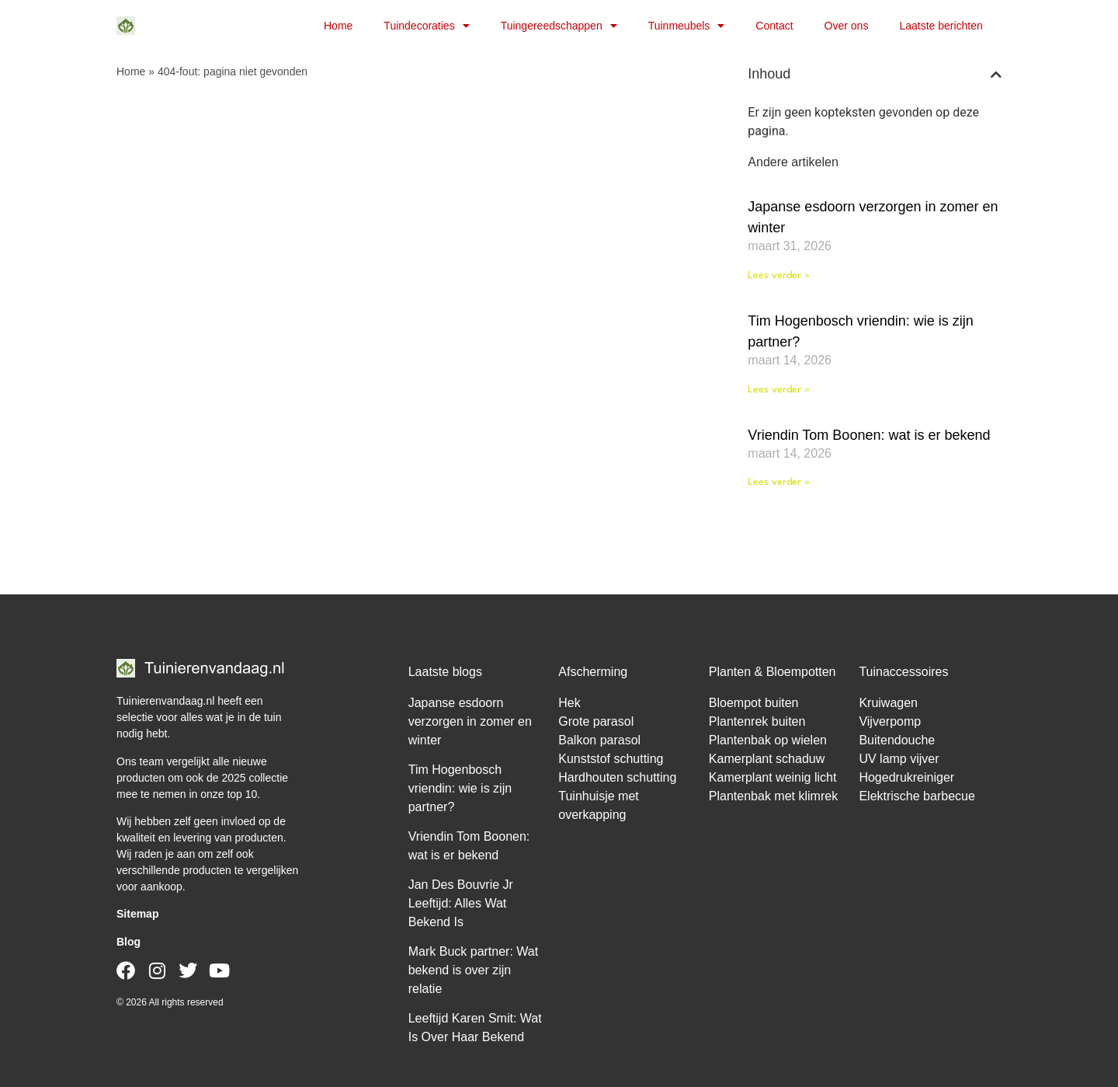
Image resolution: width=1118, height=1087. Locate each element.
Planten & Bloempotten (772, 671)
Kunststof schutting (610, 758)
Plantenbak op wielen (768, 740)
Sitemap (137, 914)
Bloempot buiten (754, 702)
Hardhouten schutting (617, 777)
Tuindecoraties (426, 25)
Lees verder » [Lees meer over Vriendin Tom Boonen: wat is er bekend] (779, 482)
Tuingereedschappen (559, 25)
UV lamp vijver (899, 758)
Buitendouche (897, 740)
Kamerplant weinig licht (773, 777)
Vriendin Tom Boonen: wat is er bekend (869, 435)
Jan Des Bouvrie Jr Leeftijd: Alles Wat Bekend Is (460, 903)
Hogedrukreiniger (906, 777)
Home (338, 25)
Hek (569, 702)
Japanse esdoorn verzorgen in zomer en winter (470, 721)
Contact (774, 25)
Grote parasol (596, 721)
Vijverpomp (890, 721)
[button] (996, 74)
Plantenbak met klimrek (773, 796)
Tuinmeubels (686, 25)
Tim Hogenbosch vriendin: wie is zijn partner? (460, 788)
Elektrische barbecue (916, 796)
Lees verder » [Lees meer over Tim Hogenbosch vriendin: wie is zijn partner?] (779, 390)
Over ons (847, 25)
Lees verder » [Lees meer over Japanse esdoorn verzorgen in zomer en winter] (779, 275)
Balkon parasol (599, 740)
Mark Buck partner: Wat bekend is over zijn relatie (473, 970)
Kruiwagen (888, 702)
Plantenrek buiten (757, 721)
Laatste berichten (940, 25)
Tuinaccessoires (903, 671)
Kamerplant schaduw (767, 758)
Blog (128, 941)
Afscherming (592, 671)
